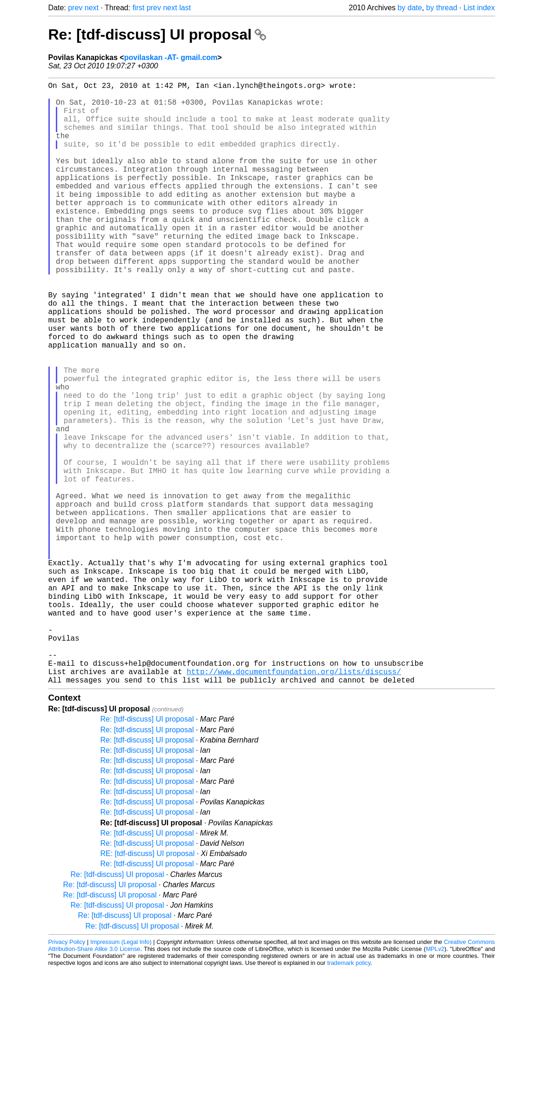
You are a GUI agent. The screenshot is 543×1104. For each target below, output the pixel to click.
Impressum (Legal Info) (121, 1075)
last (185, 8)
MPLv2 (435, 1082)
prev (75, 8)
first (139, 8)
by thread (441, 8)
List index (479, 8)
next (92, 8)
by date (409, 8)
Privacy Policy (67, 1075)
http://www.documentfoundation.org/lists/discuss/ (294, 803)
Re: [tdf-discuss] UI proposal (157, 34)
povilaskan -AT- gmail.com (171, 57)
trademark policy (348, 1096)
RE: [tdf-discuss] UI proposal (148, 987)
